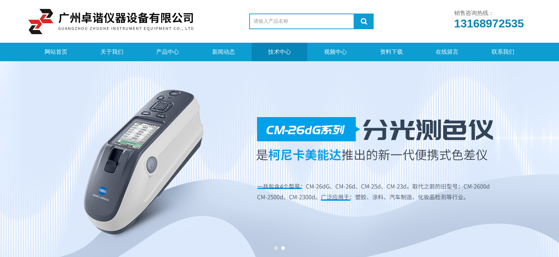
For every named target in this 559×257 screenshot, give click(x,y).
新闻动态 (223, 52)
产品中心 (167, 52)
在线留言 (447, 52)
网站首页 (56, 52)
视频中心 (335, 52)
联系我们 (503, 52)
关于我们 (112, 52)
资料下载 (391, 52)
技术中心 (279, 52)
